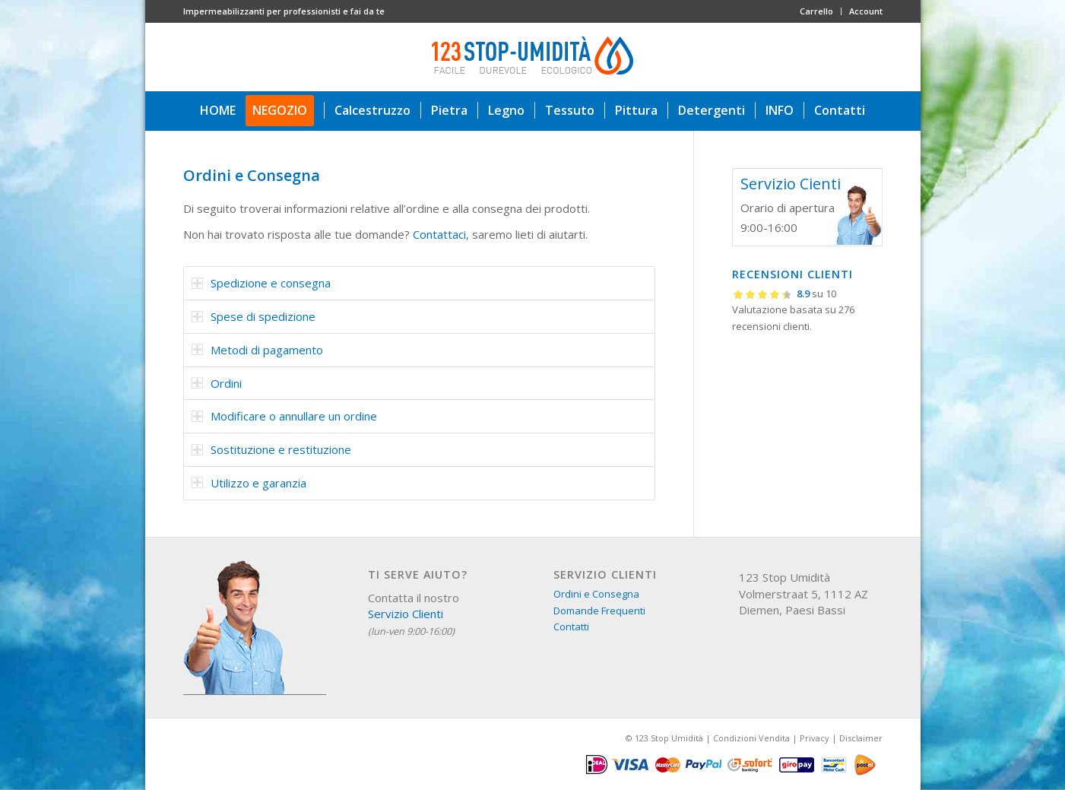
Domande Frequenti (599, 610)
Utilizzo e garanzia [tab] (249, 482)
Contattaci (439, 234)
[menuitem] (817, 11)
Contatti (571, 626)
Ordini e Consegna (596, 594)
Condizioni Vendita (751, 738)
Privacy (814, 738)
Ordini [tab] (217, 383)
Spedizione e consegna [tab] (261, 282)
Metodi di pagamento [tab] (257, 349)
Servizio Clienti (405, 613)
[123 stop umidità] (533, 57)
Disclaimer (861, 738)
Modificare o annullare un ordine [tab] (284, 416)
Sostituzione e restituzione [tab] (271, 449)
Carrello (816, 11)
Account (866, 11)
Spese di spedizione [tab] (253, 316)
